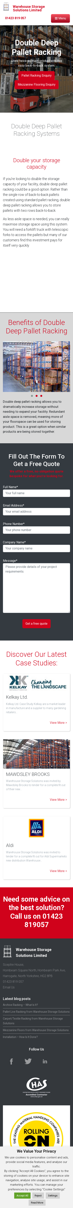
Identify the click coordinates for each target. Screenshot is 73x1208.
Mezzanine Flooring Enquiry (36, 84)
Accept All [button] (22, 1195)
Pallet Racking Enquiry (36, 75)
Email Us (9, 987)
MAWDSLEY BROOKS (28, 774)
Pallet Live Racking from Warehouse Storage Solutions (36, 1011)
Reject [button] (38, 1195)
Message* (36, 586)
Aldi (10, 845)
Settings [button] (52, 1195)
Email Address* (36, 509)
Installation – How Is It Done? (20, 1037)
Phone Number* (36, 528)
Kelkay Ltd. (17, 697)
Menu (60, 18)
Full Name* (36, 491)
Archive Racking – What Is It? (20, 1004)
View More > (58, 723)
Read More (37, 1202)
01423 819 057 (13, 982)
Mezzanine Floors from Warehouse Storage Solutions (36, 1030)
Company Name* (36, 546)
